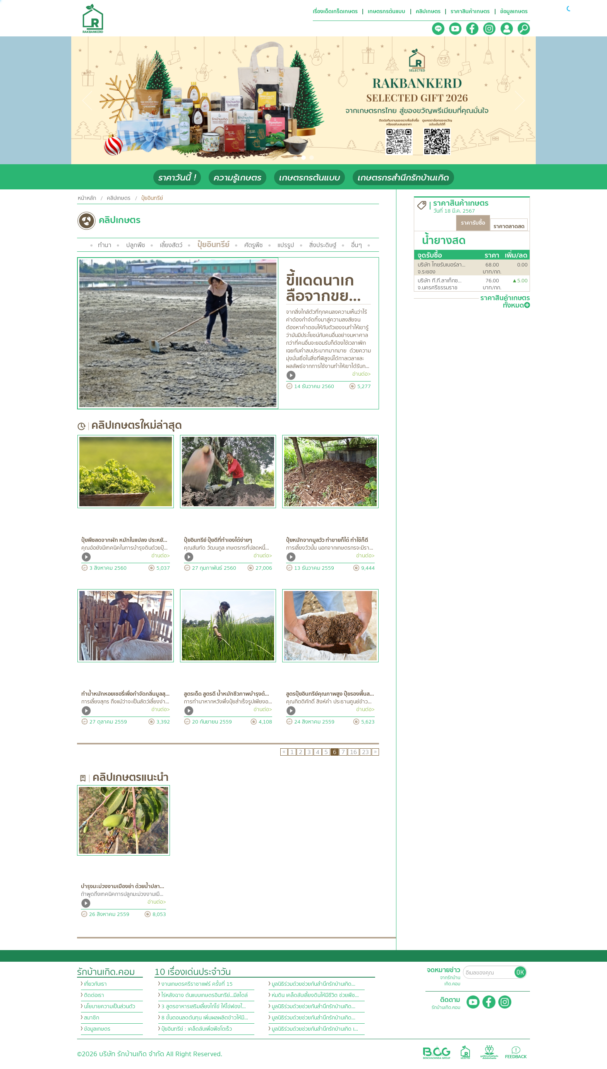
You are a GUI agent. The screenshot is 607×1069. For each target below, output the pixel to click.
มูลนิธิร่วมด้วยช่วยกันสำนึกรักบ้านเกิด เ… (315, 1029)
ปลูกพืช (135, 245)
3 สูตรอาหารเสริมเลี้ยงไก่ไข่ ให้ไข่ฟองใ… (203, 1006)
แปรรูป (286, 245)
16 (353, 752)
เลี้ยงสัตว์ (171, 245)
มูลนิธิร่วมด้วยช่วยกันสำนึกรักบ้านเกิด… (313, 984)
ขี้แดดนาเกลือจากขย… (323, 288)
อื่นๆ (356, 245)
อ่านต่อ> (361, 374)
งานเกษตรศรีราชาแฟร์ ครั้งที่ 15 (197, 984)
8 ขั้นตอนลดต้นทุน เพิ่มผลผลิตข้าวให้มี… (204, 1018)
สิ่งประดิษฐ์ (322, 245)
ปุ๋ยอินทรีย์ (213, 245)
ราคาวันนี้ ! (177, 177)
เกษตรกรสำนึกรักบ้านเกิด (403, 177)
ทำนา (104, 245)
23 (365, 752)
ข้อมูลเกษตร (97, 1029)
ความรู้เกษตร (237, 177)
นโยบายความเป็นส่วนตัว (109, 1006)
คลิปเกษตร (118, 198)
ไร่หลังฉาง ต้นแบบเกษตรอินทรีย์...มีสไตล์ (204, 995)
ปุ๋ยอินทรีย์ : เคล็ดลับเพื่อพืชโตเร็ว (196, 1029)
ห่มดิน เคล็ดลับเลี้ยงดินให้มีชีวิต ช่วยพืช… (315, 995)
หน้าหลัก (87, 198)
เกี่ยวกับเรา (95, 984)
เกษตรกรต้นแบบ (309, 177)
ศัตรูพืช (253, 245)
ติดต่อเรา (94, 995)
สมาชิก (91, 1018)
